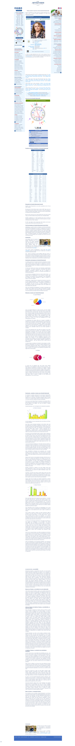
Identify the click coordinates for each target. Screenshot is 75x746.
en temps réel (38, 95)
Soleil (38, 44)
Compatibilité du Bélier (18, 129)
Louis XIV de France (42, 87)
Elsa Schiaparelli (35, 89)
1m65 (44, 48)
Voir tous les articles (19, 84)
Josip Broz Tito (30, 85)
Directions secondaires (18, 73)
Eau (37, 45)
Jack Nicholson (40, 75)
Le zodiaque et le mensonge (19, 118)
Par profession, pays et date (57, 53)
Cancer (38, 43)
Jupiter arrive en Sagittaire (18, 111)
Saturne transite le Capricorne (19, 113)
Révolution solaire (17, 72)
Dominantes (32, 44)
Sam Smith (46, 83)
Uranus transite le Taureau (18, 112)
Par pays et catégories (58, 59)
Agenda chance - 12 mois (57, 41)
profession (33, 94)
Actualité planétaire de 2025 (19, 106)
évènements (35, 93)
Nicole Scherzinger (37, 80)
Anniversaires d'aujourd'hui (57, 60)
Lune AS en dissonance (18, 91)
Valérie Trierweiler (34, 75)
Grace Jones (30, 84)
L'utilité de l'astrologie (18, 79)
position (39, 94)
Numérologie (32, 47)
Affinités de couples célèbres (19, 127)
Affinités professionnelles (18, 65)
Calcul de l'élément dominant (19, 57)
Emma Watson (41, 79)
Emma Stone (59, 65)
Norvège (30, 88)
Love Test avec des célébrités (19, 63)
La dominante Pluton (18, 97)
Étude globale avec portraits (57, 38)
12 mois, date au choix (58, 29)
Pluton (36, 44)
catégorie (42, 94)
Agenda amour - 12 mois (57, 40)
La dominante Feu (17, 96)
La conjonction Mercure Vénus (19, 88)
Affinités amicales (17, 64)
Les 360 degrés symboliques (19, 58)
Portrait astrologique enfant (57, 22)
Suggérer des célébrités (57, 48)
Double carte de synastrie (18, 66)
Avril (60, 26)
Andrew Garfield (59, 70)
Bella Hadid (46, 79)
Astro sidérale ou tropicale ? (19, 80)
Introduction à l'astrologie (18, 78)
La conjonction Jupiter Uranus (19, 107)
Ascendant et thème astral (18, 53)
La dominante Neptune (18, 98)
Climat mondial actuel (18, 104)
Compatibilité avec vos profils (45, 19)
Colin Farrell (42, 80)
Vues (33, 49)
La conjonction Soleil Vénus (19, 92)
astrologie (34, 247)
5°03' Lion (36, 42)
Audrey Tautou (40, 76)
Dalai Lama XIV (29, 75)
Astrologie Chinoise (31, 46)
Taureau (36, 43)
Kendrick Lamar (59, 71)
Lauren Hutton (46, 88)
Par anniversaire (56, 55)
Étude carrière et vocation (57, 21)
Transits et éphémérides (19, 12)
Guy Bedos (33, 88)
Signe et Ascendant (17, 54)
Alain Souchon (48, 87)
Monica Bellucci (30, 79)
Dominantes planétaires (57, 61)
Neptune (40, 44)
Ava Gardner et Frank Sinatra (19, 128)
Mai (60, 27)
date (44, 94)
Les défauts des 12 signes (18, 120)
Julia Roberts (36, 79)
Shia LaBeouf (59, 67)
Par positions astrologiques (57, 52)
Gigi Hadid (59, 66)
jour (47, 94)
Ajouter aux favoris (30, 19)
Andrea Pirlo (39, 84)
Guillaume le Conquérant (39, 88)
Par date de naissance (58, 54)
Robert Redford (30, 76)
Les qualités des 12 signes (18, 119)
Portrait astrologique (58, 20)
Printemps (59, 28)
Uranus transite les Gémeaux (19, 105)
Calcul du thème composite (19, 67)
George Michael (35, 76)
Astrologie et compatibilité (18, 124)
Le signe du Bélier (17, 81)
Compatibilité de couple (18, 60)
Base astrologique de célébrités (33, 92)
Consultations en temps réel (57, 47)
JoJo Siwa (34, 84)
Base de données (58, 46)
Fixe (39, 45)
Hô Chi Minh (43, 84)
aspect (37, 94)
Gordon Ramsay (44, 75)
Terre (35, 45)
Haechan (26, 88)
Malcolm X (42, 83)
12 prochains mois (58, 33)
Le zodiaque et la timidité (18, 117)
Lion (40, 43)
